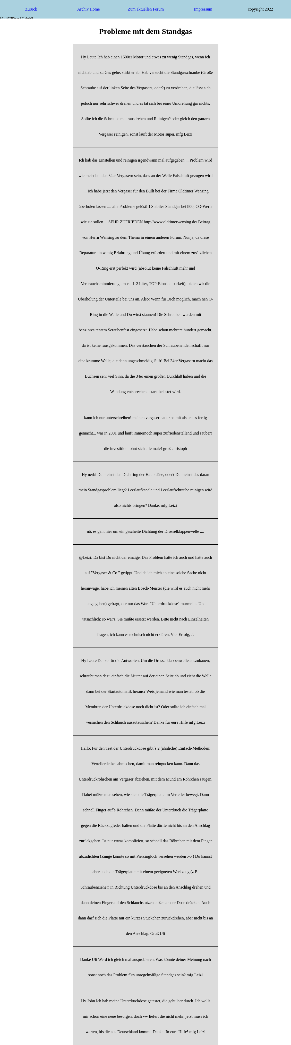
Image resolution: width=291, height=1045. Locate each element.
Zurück (31, 9)
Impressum (203, 9)
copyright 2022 (260, 9)
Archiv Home (88, 9)
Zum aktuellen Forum (146, 9)
